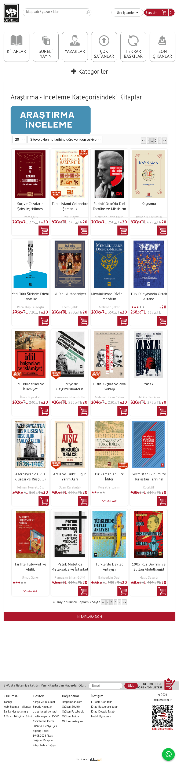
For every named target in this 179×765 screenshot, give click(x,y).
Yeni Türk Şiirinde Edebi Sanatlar (30, 296)
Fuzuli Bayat (70, 217)
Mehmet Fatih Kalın (109, 217)
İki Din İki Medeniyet (70, 293)
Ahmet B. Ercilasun (148, 217)
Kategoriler (89, 71)
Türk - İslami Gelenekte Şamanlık (69, 206)
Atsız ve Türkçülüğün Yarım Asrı (70, 477)
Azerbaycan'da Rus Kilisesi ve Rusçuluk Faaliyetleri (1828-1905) (30, 482)
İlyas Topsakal (30, 397)
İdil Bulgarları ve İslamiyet (30, 386)
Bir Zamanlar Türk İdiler (109, 477)
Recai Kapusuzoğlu (30, 307)
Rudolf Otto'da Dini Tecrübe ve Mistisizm (109, 206)
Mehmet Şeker (109, 307)
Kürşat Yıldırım (109, 487)
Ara (88, 12)
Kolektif (148, 487)
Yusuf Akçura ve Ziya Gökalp (109, 386)
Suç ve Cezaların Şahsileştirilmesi (30, 206)
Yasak (148, 383)
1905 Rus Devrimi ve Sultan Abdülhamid (148, 567)
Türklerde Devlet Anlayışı (109, 567)
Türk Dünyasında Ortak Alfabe (148, 296)
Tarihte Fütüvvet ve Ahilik (30, 567)
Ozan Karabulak (70, 487)
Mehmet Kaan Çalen (109, 397)
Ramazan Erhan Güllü (69, 397)
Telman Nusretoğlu (30, 487)
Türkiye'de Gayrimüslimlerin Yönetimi (69, 388)
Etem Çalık (30, 217)
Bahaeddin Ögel (109, 577)
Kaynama (149, 203)
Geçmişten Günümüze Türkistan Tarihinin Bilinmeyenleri (149, 479)
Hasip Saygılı (148, 577)
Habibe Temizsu (149, 397)
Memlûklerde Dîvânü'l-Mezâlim (109, 296)
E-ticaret (82, 759)
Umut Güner (30, 577)
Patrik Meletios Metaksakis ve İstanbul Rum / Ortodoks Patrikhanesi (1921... (69, 572)
